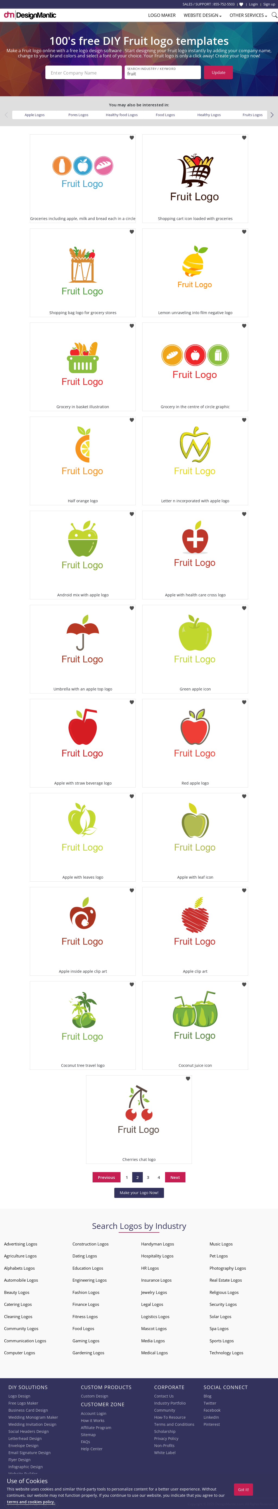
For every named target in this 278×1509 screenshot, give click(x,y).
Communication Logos (25, 1339)
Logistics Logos (155, 1315)
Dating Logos (84, 1254)
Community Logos (21, 1327)
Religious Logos (224, 1291)
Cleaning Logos (18, 1315)
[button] (272, 114)
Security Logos (223, 1303)
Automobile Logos (21, 1279)
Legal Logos (152, 1303)
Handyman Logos (157, 1242)
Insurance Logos (156, 1279)
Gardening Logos (88, 1351)
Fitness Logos (85, 1315)
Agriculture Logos (20, 1254)
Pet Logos (219, 1254)
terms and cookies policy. (31, 1501)
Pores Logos (78, 113)
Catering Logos (18, 1303)
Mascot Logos (154, 1327)
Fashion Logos (85, 1291)
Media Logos (153, 1339)
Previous (106, 1176)
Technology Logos (226, 1351)
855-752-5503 (224, 4)
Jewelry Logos (154, 1291)
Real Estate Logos (226, 1279)
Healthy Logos (209, 113)
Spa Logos (219, 1327)
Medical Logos (154, 1351)
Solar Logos (220, 1315)
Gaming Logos (85, 1339)
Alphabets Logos (19, 1267)
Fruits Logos (253, 113)
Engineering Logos (89, 1279)
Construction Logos (90, 1242)
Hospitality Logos (157, 1254)
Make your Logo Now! (139, 1191)
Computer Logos (19, 1351)
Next (175, 1176)
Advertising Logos (20, 1242)
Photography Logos (228, 1267)
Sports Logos (222, 1339)
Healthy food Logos (122, 113)
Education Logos (87, 1267)
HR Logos (150, 1267)
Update (218, 72)
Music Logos (221, 1242)
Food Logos (165, 113)
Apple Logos (35, 113)
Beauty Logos (16, 1291)
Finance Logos (85, 1303)
